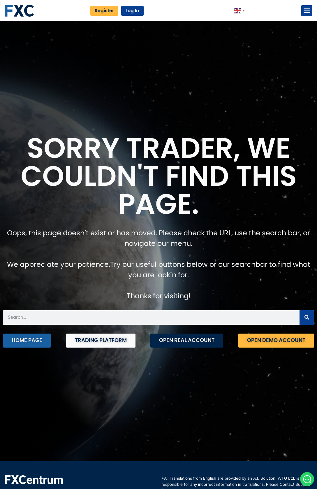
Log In (132, 10)
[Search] (307, 317)
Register (104, 10)
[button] (306, 10)
